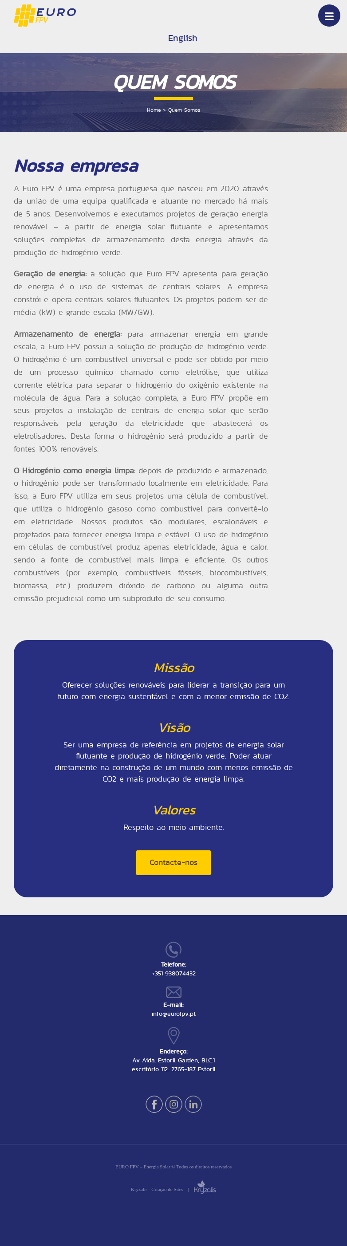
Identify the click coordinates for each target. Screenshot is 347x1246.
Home (154, 110)
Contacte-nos (173, 862)
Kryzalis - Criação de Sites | (173, 1189)
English (182, 37)
